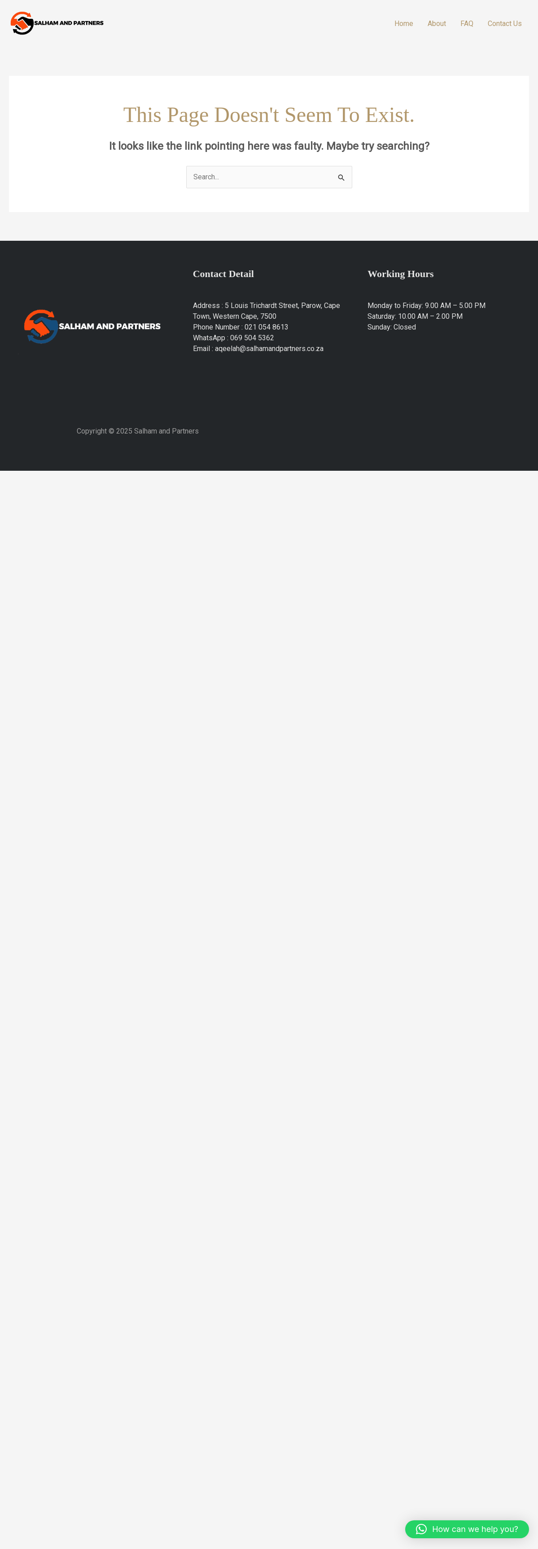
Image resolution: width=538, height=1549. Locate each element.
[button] (467, 1529)
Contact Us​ (505, 23)
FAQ (466, 23)
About (437, 23)
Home (403, 23)
